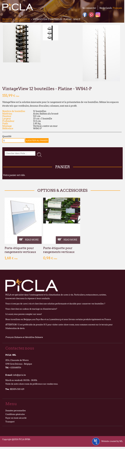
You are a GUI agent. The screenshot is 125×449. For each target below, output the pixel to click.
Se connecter (89, 8)
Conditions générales (15, 414)
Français (117, 8)
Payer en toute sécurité (16, 418)
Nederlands (105, 8)
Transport (9, 422)
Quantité (6, 136)
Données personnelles (15, 410)
